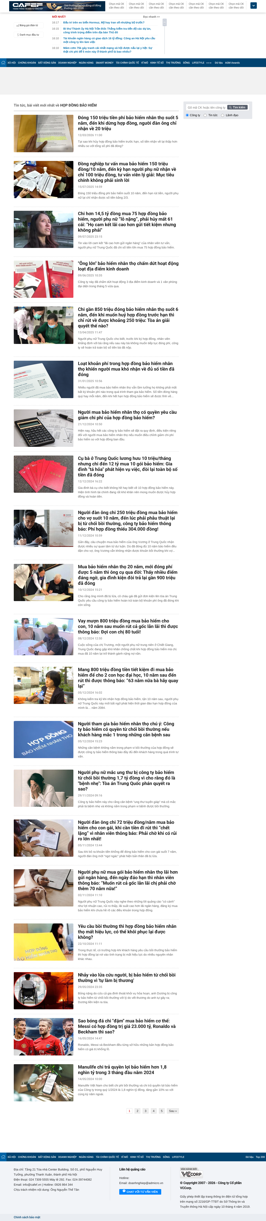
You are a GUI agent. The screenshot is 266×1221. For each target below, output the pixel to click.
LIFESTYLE (198, 62)
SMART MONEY (105, 62)
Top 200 (260, 1157)
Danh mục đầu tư (27, 34)
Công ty (195, 115)
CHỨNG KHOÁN (27, 62)
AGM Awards (232, 62)
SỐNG (186, 62)
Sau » (173, 1111)
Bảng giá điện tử (26, 25)
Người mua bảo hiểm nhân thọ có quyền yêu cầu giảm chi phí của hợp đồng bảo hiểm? (127, 414)
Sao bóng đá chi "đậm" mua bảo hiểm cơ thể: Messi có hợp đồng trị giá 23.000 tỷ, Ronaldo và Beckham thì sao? (127, 1026)
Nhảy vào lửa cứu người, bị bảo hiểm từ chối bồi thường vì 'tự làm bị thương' (126, 977)
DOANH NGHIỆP (67, 62)
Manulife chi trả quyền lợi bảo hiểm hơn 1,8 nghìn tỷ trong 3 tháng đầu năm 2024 (122, 1069)
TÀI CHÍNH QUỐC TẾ (127, 62)
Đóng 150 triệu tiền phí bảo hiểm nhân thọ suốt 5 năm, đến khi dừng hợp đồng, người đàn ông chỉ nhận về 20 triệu (128, 123)
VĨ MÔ (144, 62)
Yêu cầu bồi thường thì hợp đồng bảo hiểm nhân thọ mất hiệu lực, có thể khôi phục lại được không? (127, 931)
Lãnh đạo (232, 115)
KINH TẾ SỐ (157, 62)
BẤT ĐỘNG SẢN (47, 62)
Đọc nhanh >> (151, 16)
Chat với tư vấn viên (140, 1192)
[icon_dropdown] (253, 5)
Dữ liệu (219, 62)
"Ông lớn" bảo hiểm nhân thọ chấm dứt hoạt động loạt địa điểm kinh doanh (128, 266)
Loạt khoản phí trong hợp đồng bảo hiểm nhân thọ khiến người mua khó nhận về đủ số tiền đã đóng (126, 369)
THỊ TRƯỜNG (173, 62)
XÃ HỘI (12, 62)
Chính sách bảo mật (27, 1217)
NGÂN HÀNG (86, 62)
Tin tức (213, 115)
